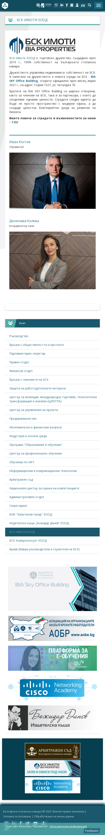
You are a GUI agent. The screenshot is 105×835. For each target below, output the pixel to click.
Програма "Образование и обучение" (35, 445)
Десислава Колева (24, 221)
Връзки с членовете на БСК (28, 380)
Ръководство (18, 336)
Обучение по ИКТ (21, 462)
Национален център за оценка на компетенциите (44, 488)
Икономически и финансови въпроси (35, 427)
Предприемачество (23, 419)
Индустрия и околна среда (28, 436)
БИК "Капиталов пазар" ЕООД (30, 514)
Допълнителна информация (68, 826)
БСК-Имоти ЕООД (22, 58)
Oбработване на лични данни (54, 816)
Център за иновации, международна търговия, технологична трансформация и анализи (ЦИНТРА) (53, 399)
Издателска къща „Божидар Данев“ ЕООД (39, 523)
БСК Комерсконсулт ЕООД (28, 540)
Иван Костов (19, 142)
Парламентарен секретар (27, 353)
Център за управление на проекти (33, 410)
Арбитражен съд (21, 479)
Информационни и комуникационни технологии (43, 471)
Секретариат (18, 506)
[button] (89, 5)
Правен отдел (19, 362)
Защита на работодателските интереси (37, 388)
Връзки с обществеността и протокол (36, 345)
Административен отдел (26, 497)
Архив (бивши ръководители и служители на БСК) (44, 549)
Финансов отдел (21, 371)
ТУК (14, 122)
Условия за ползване (17, 816)
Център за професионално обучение (35, 453)
